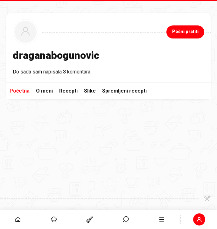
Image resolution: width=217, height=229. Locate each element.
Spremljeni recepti (124, 91)
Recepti (68, 91)
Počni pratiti (185, 31)
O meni (44, 91)
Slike (90, 91)
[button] (199, 219)
